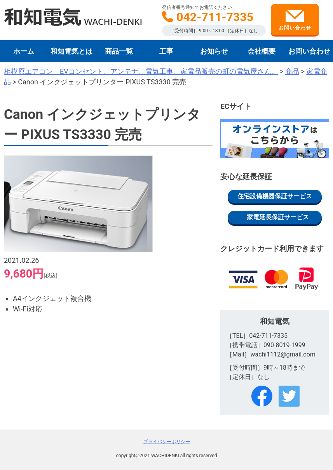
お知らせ (214, 51)
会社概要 (261, 51)
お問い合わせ (295, 20)
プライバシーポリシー (166, 441)
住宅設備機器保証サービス (274, 196)
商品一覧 (119, 51)
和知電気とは (71, 51)
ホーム (23, 51)
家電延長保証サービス (278, 217)
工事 (166, 51)
